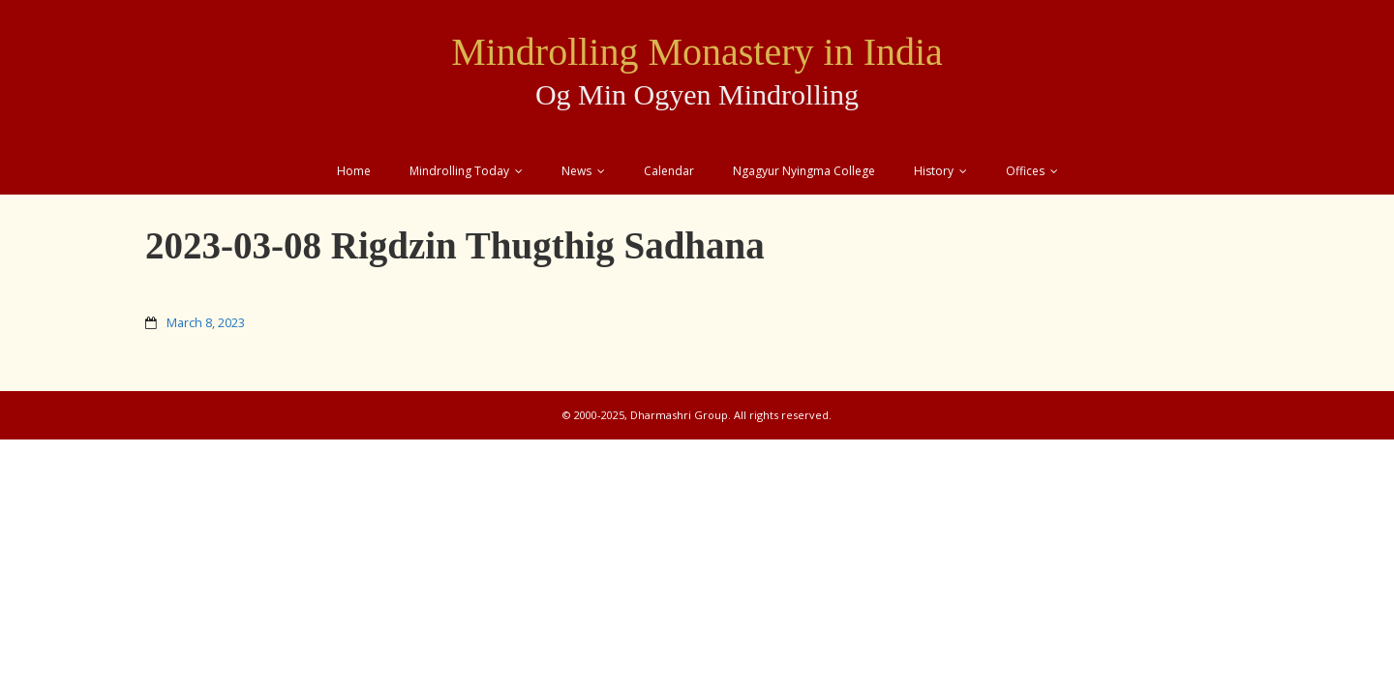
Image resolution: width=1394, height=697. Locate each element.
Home (354, 171)
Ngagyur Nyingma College (804, 171)
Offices (1025, 171)
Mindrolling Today (459, 171)
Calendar (669, 171)
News (576, 171)
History (934, 171)
